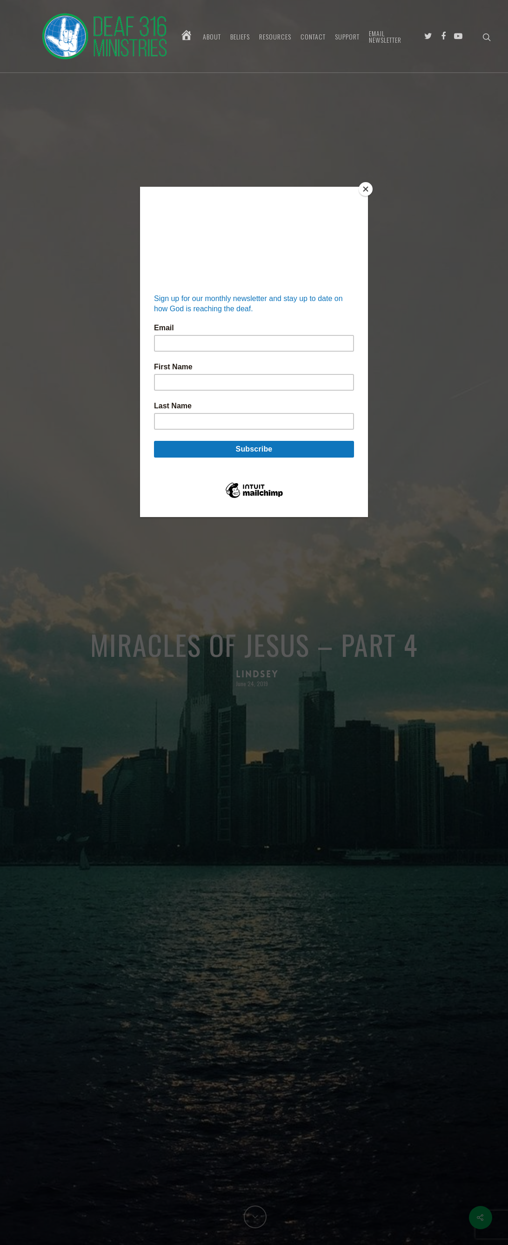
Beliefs (240, 36)
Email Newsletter (385, 36)
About (212, 36)
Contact (313, 36)
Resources (275, 36)
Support (347, 36)
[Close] (366, 189)
